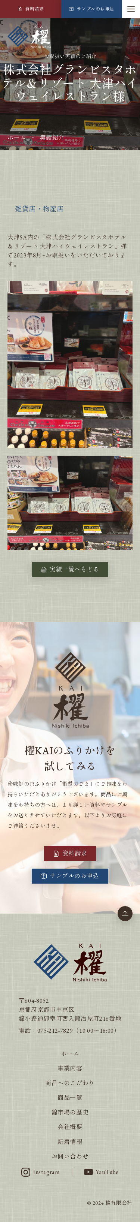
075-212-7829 (55, 1031)
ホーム (16, 138)
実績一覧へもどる (70, 569)
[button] (131, 9)
